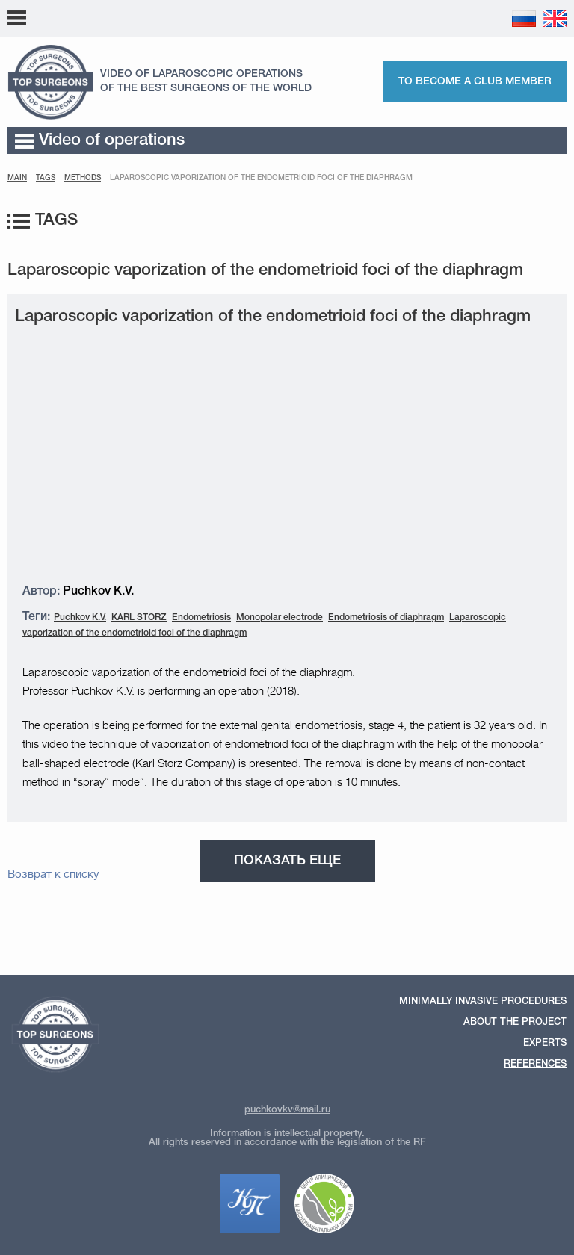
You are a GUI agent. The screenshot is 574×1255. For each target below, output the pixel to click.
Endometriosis (201, 617)
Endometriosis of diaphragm (386, 617)
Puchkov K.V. (80, 617)
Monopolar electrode (279, 617)
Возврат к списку (53, 874)
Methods (82, 178)
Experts (545, 1043)
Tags (45, 178)
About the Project (515, 1022)
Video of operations (100, 141)
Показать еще (287, 861)
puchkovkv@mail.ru (287, 1110)
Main (17, 178)
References (535, 1064)
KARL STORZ (139, 617)
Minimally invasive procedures (483, 1001)
